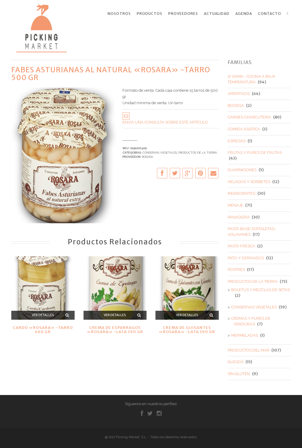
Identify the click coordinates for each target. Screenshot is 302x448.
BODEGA (236, 104)
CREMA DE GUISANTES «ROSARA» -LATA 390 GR (187, 328)
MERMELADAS (244, 335)
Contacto (269, 13)
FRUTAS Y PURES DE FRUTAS (255, 152)
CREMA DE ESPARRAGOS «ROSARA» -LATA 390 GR (115, 328)
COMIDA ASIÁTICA (244, 128)
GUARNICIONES (242, 169)
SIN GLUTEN (239, 373)
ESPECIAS (237, 140)
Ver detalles (43, 314)
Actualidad (216, 13)
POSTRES (236, 269)
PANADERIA (239, 216)
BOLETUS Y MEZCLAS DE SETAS (260, 289)
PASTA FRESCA (241, 245)
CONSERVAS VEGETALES (159, 151)
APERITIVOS (239, 93)
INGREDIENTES (241, 193)
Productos (149, 13)
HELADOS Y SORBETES (249, 181)
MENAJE (235, 204)
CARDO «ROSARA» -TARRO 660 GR (43, 328)
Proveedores (183, 13)
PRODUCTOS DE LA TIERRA (197, 151)
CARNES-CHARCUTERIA (249, 116)
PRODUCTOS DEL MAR (248, 349)
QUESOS (235, 361)
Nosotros (119, 13)
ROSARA (147, 155)
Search (289, 13)
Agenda (243, 13)
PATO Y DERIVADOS (246, 257)
